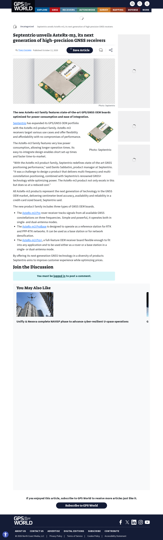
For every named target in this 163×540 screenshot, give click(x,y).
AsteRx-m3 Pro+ (32, 240)
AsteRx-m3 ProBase (34, 226)
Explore (42, 9)
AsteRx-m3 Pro (31, 213)
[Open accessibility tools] (5, 534)
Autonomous (87, 9)
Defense (133, 9)
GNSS (55, 9)
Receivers (68, 9)
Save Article (80, 50)
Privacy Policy (55, 536)
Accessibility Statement (115, 536)
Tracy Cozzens (24, 50)
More (146, 9)
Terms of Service (74, 536)
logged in (59, 276)
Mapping (118, 9)
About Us (20, 531)
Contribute (112, 531)
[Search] (139, 3)
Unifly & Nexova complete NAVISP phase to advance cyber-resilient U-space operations (72, 321)
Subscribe (94, 531)
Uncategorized (27, 26)
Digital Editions (74, 531)
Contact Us (37, 531)
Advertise (54, 531)
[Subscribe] (132, 3)
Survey (104, 9)
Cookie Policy (93, 536)
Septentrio (19, 123)
